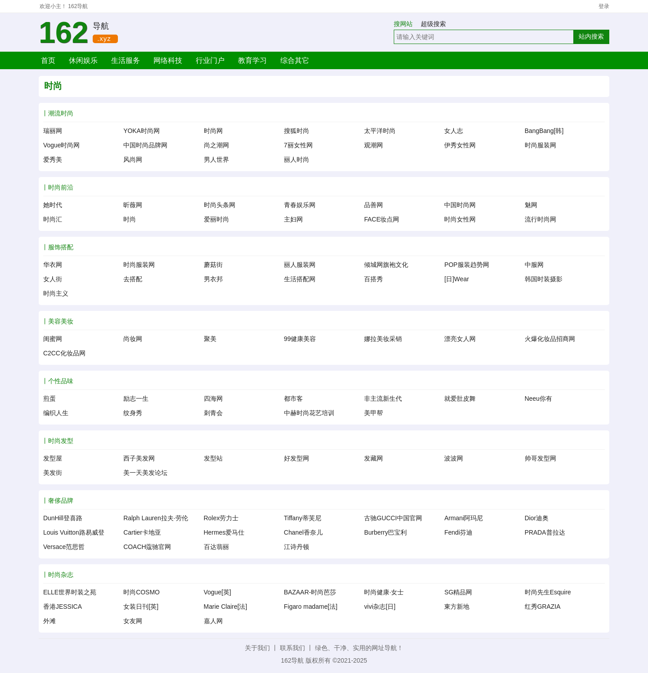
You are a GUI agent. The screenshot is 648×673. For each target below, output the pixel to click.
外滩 (49, 620)
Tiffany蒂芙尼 (302, 518)
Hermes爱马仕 (224, 532)
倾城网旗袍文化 (386, 264)
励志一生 (135, 398)
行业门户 (210, 60)
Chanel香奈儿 (303, 532)
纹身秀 (132, 412)
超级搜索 (433, 23)
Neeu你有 (538, 398)
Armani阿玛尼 (463, 518)
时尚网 (213, 130)
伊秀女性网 (460, 145)
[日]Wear (456, 279)
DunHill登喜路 (62, 518)
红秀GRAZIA (543, 606)
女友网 (132, 620)
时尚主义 (55, 293)
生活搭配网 (299, 279)
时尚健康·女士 (384, 592)
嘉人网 (213, 620)
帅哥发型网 (540, 458)
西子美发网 (139, 458)
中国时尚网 (460, 204)
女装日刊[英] (140, 606)
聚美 (210, 338)
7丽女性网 (298, 145)
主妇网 (293, 219)
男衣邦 (213, 279)
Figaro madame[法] (311, 606)
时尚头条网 (219, 204)
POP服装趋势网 (466, 264)
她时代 (52, 204)
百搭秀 (373, 279)
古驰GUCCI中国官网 (393, 518)
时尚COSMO (141, 592)
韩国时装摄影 (543, 279)
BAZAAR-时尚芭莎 (310, 592)
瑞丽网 (52, 130)
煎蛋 (49, 398)
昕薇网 (132, 204)
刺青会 (213, 412)
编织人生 (55, 412)
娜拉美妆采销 (383, 338)
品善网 (373, 204)
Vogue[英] (217, 592)
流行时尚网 (540, 219)
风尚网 (132, 159)
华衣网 (52, 264)
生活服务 (125, 60)
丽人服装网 (299, 264)
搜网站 (406, 23)
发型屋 (52, 458)
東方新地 (456, 606)
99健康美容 (300, 338)
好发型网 (296, 458)
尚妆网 (132, 338)
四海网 (213, 398)
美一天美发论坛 (145, 472)
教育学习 (252, 60)
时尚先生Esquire (548, 592)
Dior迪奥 (537, 518)
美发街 (52, 472)
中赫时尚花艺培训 (309, 412)
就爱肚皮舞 (460, 398)
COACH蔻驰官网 (147, 546)
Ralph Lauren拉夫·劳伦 (155, 518)
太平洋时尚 (380, 130)
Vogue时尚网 (61, 145)
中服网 (534, 264)
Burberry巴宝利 (385, 532)
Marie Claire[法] (226, 606)
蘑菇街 (213, 264)
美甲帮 (373, 412)
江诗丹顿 (296, 546)
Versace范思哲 (64, 546)
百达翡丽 (216, 546)
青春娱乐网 (299, 204)
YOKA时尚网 (141, 130)
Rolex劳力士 (221, 518)
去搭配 (132, 279)
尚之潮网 (216, 145)
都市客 (293, 398)
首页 (48, 60)
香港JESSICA (62, 606)
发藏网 (373, 458)
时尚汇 (52, 219)
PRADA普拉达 (545, 532)
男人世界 (216, 159)
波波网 (453, 458)
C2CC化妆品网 (64, 353)
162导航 (78, 6)
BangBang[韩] (544, 130)
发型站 (213, 458)
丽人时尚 (296, 159)
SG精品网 (458, 592)
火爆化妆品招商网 (550, 338)
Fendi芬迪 (458, 532)
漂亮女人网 (460, 338)
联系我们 (292, 647)
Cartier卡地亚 (142, 532)
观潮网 (373, 145)
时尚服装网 (540, 145)
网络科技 (167, 60)
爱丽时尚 (216, 219)
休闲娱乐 (83, 60)
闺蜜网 (52, 338)
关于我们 (257, 647)
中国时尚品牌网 (145, 145)
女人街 (52, 279)
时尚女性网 (460, 219)
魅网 (531, 204)
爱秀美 (52, 159)
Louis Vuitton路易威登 (73, 532)
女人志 (453, 130)
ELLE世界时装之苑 (69, 592)
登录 (603, 6)
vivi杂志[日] (380, 606)
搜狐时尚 (296, 130)
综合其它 (294, 60)
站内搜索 (591, 36)
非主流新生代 (383, 398)
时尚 (129, 219)
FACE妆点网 (381, 219)
